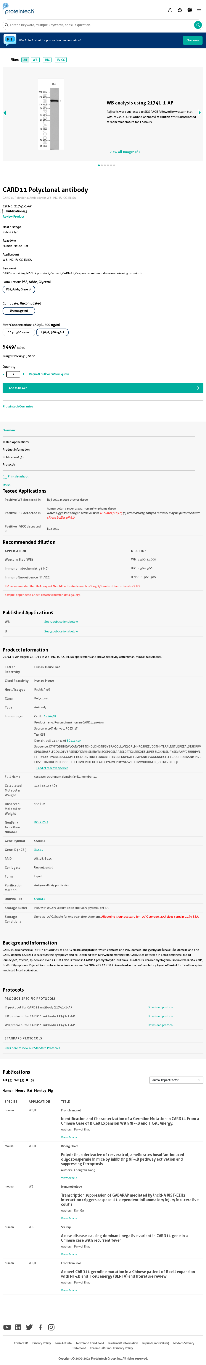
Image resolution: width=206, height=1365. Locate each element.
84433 (38, 849)
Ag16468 (50, 716)
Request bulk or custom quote (49, 374)
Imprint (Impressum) (155, 1343)
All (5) (7, 1080)
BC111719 (74, 740)
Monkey (40, 1090)
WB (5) (19, 1080)
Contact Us (21, 1343)
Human (8, 1090)
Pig (50, 1090)
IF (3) (30, 1080)
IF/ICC (61, 60)
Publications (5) (13, 457)
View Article (69, 1137)
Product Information (16, 449)
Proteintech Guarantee (18, 406)
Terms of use (63, 1343)
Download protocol (161, 1007)
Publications (15, 211)
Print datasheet (15, 476)
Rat (29, 1090)
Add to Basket (18, 388)
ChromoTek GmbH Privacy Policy (111, 1348)
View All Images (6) (124, 152)
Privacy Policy (41, 1343)
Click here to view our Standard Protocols (32, 1048)
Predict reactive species (52, 768)
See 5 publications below (61, 621)
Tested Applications (16, 442)
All (25, 60)
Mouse (20, 1090)
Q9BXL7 (39, 899)
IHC (47, 60)
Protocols (9, 464)
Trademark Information (123, 1343)
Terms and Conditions (90, 1343)
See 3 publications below (61, 631)
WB (35, 60)
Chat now (193, 40)
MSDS (7, 485)
